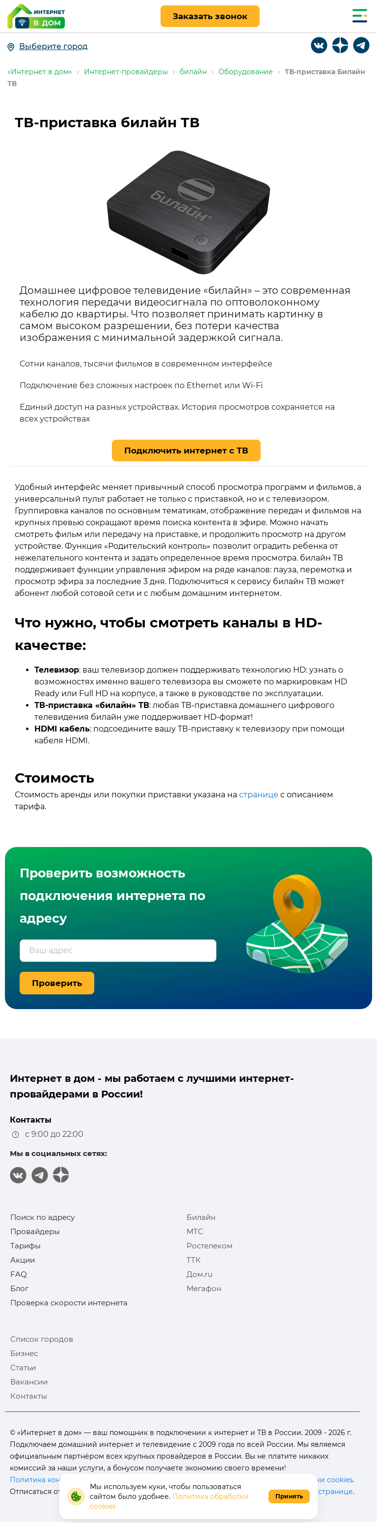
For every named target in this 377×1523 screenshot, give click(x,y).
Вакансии (29, 1381)
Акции (22, 1260)
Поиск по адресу (42, 1217)
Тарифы (25, 1245)
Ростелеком (210, 1245)
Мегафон (204, 1288)
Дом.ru (200, 1274)
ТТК (194, 1260)
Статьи (23, 1367)
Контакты (28, 1396)
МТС (195, 1231)
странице (258, 794)
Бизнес (24, 1353)
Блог (19, 1288)
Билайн (201, 1217)
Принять (289, 1496)
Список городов (41, 1339)
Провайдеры (35, 1231)
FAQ (18, 1274)
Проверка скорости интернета (69, 1302)
